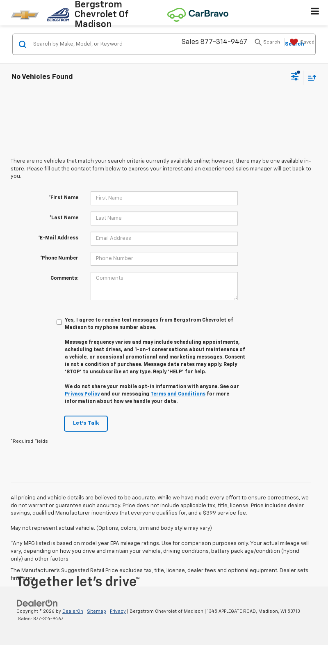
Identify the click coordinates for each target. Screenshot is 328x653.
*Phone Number (59, 258)
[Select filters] (295, 77)
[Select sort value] (310, 77)
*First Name (63, 197)
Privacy (118, 611)
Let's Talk (86, 423)
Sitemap (96, 611)
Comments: (64, 278)
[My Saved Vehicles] (301, 42)
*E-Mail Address (58, 238)
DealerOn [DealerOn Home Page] (72, 611)
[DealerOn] (37, 603)
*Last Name (64, 218)
